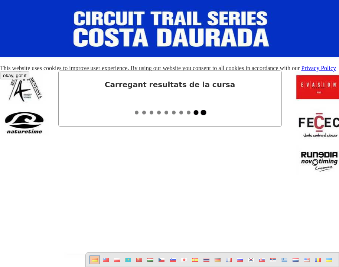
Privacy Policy (318, 68)
